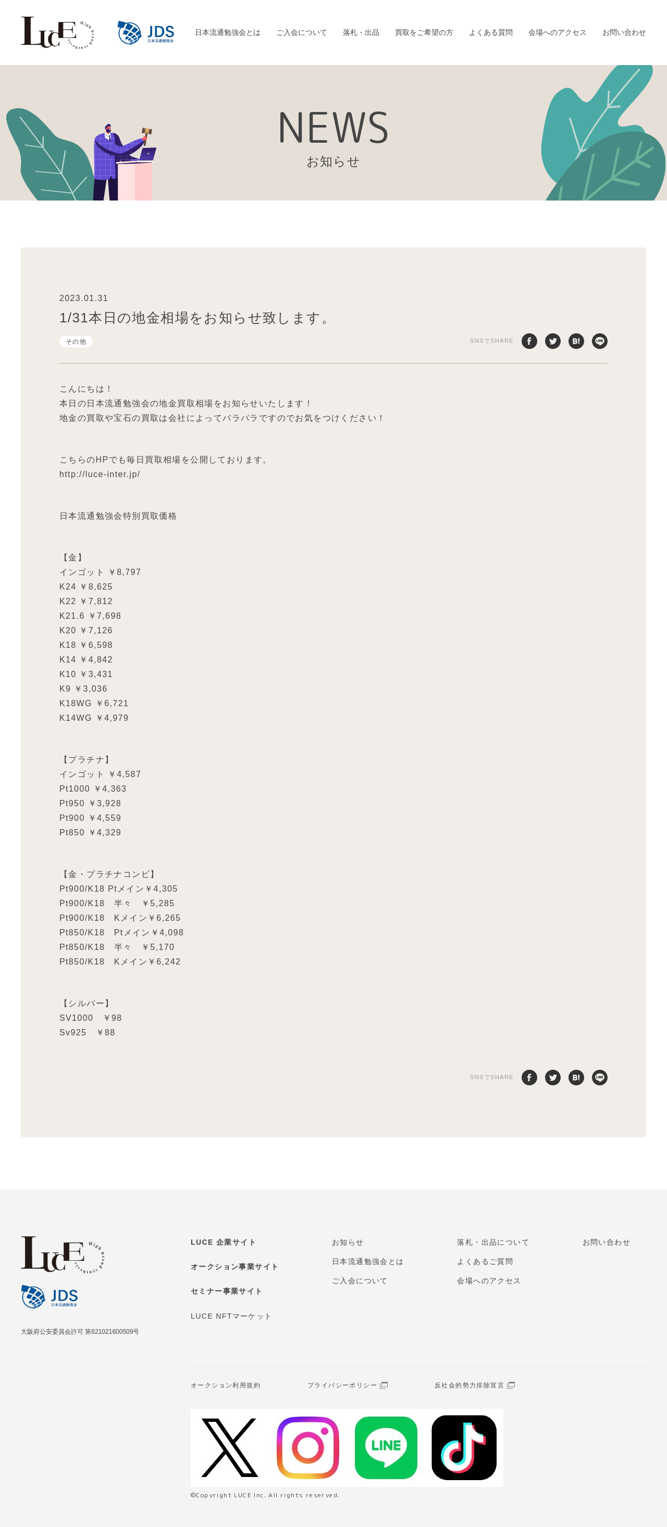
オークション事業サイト (235, 1266)
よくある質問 (491, 32)
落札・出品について (493, 1242)
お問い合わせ (624, 32)
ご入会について (301, 32)
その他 (76, 341)
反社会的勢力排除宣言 (469, 1385)
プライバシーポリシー (342, 1385)
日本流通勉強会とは (228, 32)
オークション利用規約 (226, 1385)
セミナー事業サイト (227, 1291)
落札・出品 (361, 32)
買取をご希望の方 (424, 32)
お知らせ (348, 1242)
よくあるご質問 (485, 1261)
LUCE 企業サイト (223, 1242)
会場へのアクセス (557, 32)
